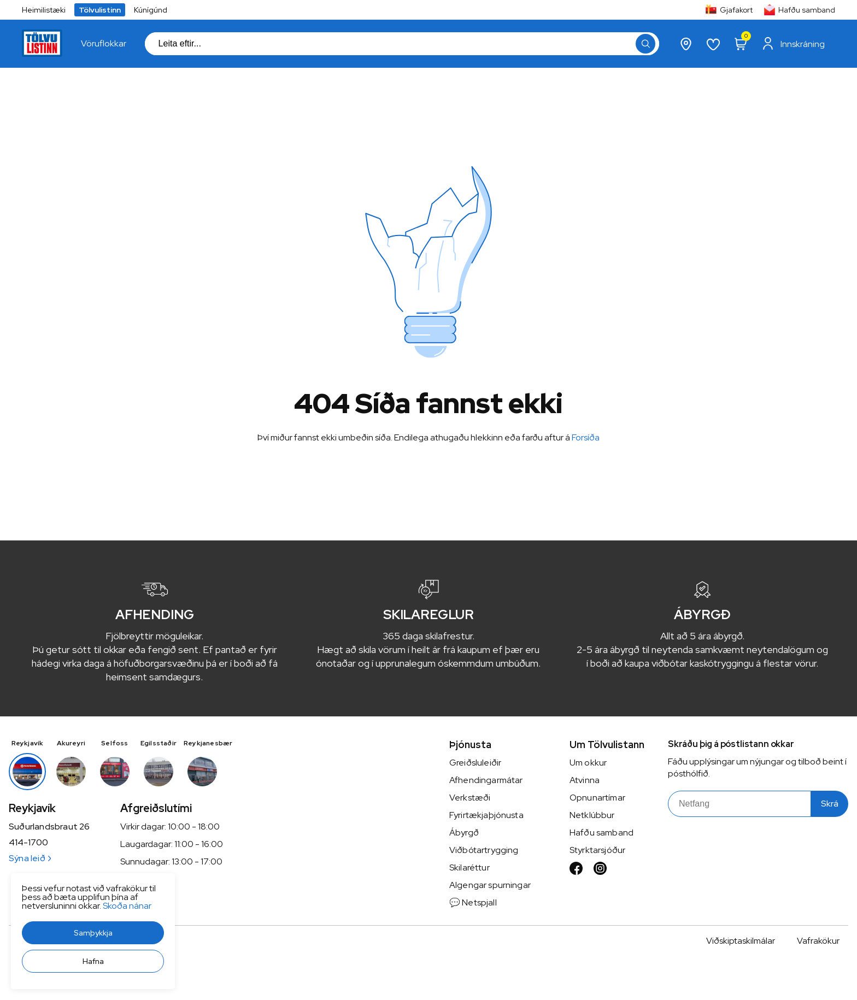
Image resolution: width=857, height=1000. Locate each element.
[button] (93, 932)
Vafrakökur (818, 940)
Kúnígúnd (150, 10)
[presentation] (103, 43)
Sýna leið (30, 858)
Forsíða (586, 437)
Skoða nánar (127, 905)
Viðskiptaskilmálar (740, 940)
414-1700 (28, 842)
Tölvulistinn (100, 10)
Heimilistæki (44, 10)
